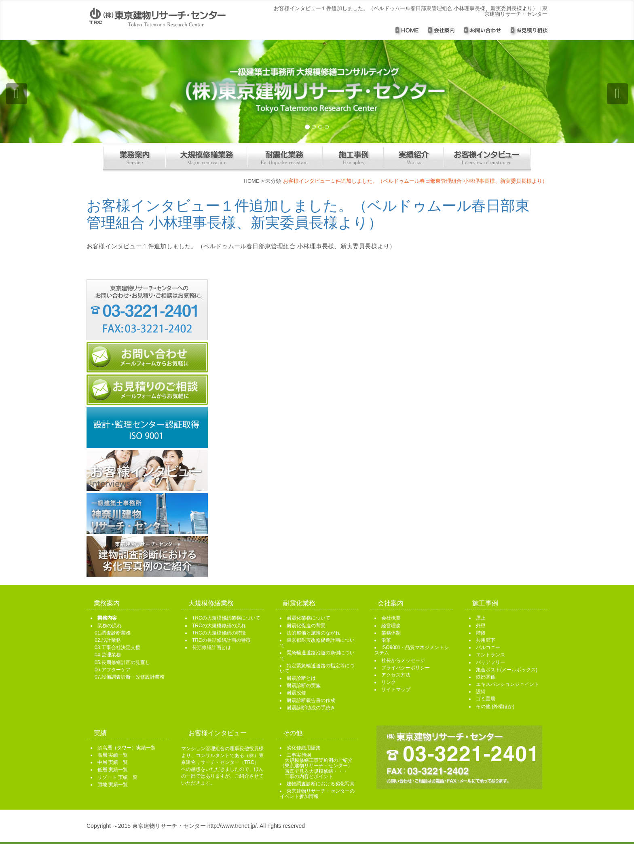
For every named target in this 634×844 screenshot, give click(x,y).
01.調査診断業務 (113, 633)
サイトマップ (395, 689)
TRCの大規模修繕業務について (226, 618)
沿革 (386, 640)
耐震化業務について (308, 618)
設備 (481, 691)
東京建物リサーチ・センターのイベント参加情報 (317, 793)
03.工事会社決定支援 (117, 647)
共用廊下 (485, 640)
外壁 (481, 625)
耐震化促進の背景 (306, 625)
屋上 (481, 618)
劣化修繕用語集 (304, 748)
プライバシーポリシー (405, 668)
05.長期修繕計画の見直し (122, 662)
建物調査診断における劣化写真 (321, 784)
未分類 (273, 181)
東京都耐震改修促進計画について (317, 642)
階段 (481, 633)
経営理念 (391, 625)
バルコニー (488, 647)
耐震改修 (296, 693)
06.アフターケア (113, 670)
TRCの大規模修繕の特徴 (219, 633)
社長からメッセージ (403, 660)
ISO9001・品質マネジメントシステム (411, 650)
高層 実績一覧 (112, 755)
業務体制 (391, 633)
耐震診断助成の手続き (311, 708)
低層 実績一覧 (112, 769)
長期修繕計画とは (211, 647)
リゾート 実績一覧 (117, 777)
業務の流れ (109, 625)
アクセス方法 (395, 675)
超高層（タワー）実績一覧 (126, 748)
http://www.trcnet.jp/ (232, 826)
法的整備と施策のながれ (313, 633)
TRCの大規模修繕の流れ (219, 625)
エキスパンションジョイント (507, 684)
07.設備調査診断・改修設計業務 (130, 677)
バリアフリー (490, 662)
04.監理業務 (108, 655)
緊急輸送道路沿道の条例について (317, 655)
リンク (388, 682)
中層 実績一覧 (112, 762)
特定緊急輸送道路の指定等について (317, 668)
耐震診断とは (301, 678)
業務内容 (107, 618)
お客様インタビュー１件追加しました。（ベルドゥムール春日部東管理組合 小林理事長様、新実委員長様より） (308, 214)
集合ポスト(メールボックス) (506, 670)
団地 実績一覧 (112, 784)
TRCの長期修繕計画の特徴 (221, 640)
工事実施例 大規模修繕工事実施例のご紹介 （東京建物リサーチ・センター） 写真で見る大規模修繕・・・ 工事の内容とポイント (316, 765)
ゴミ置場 (485, 699)
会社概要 (391, 618)
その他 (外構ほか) (495, 706)
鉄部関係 (485, 677)
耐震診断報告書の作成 (311, 700)
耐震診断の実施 (304, 685)
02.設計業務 (108, 640)
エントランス (490, 655)
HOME (252, 181)
